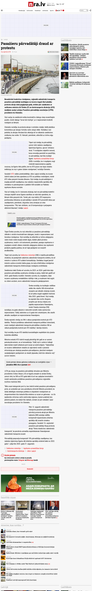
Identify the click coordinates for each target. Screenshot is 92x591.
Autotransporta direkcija (14, 451)
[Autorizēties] (90, 10)
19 (49, 564)
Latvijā (6, 39)
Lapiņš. (25, 208)
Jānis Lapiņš (30, 451)
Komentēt (30, 469)
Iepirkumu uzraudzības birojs (44, 159)
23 (32, 542)
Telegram (21, 460)
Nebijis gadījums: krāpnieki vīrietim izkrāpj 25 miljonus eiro (79, 84)
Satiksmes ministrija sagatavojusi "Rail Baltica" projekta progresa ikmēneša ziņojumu (22, 515)
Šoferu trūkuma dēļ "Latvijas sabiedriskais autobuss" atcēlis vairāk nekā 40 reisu (7, 515)
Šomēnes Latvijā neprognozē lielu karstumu (21, 580)
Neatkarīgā (22, 10)
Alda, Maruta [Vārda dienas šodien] (51, 5)
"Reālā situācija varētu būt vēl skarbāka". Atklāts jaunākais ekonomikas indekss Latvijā (79, 56)
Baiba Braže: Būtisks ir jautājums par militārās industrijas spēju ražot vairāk (32, 553)
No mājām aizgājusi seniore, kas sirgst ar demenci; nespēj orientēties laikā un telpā (31, 574)
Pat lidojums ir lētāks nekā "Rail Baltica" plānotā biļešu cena (27, 564)
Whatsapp (30, 460)
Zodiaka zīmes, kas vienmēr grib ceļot (19, 531)
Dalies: (24, 464)
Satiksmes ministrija (12, 448)
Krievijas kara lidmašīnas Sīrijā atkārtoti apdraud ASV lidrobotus (29, 558)
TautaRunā (37, 10)
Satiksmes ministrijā (28, 255)
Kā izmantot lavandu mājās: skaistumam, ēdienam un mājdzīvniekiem (30, 537)
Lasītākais (66, 40)
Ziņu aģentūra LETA (6, 52)
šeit (29, 365)
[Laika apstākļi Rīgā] (60, 4)
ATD (12, 174)
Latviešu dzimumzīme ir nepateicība (18, 542)
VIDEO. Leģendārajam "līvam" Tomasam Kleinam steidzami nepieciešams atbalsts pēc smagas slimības (33, 224)
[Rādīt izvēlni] (2, 10)
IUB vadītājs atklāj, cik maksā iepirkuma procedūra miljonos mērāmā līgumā (51, 514)
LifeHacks (45, 10)
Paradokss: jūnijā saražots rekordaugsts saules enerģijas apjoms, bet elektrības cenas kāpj (79, 47)
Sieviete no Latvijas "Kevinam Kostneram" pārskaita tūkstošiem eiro (79, 74)
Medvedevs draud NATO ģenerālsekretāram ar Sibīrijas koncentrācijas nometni (30, 547)
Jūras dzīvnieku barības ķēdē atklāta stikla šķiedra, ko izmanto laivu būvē (32, 569)
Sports (52, 10)
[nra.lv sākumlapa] (36, 4)
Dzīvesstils (30, 10)
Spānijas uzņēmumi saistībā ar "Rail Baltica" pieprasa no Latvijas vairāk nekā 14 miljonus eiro (37, 515)
